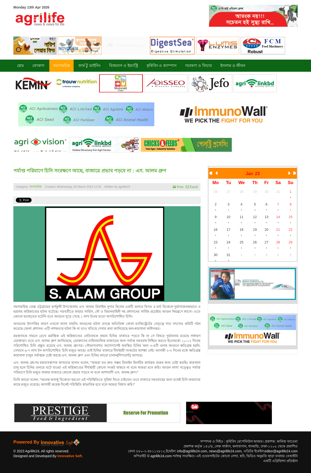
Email (193, 186)
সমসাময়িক (35, 186)
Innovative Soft (69, 456)
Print (179, 186)
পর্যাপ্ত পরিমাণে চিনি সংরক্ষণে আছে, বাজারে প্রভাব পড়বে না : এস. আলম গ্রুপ (89, 170)
